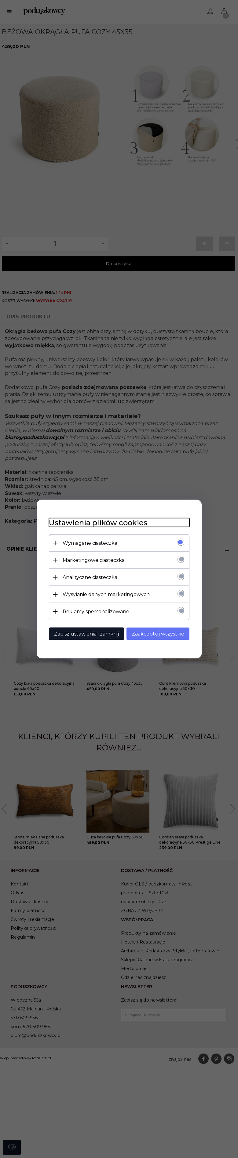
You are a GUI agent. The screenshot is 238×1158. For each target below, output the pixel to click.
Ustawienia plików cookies (98, 522)
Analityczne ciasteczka (90, 577)
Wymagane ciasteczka (90, 543)
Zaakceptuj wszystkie (158, 634)
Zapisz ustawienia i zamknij (86, 634)
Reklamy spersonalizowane (96, 611)
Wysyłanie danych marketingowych (106, 594)
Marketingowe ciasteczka (94, 560)
